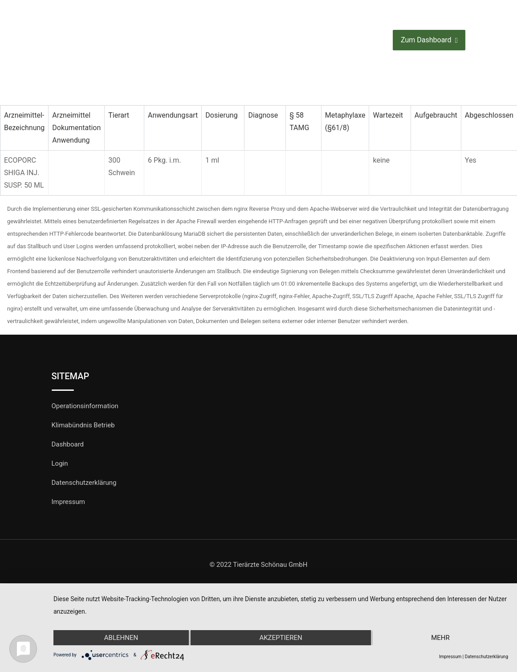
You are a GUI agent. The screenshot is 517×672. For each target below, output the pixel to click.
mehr (440, 638)
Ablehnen (121, 638)
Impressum (68, 502)
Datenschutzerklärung (84, 483)
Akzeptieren (280, 638)
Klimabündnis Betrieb (83, 425)
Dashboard (68, 444)
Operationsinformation (85, 406)
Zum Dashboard (429, 40)
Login (60, 463)
